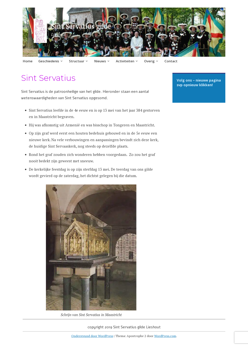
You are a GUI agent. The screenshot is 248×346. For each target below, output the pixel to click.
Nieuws (100, 61)
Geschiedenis (48, 61)
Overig (149, 61)
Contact (170, 61)
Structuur (76, 61)
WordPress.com (165, 336)
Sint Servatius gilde (81, 26)
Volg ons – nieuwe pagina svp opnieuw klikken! (199, 82)
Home (28, 61)
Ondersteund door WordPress (92, 336)
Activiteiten (125, 61)
